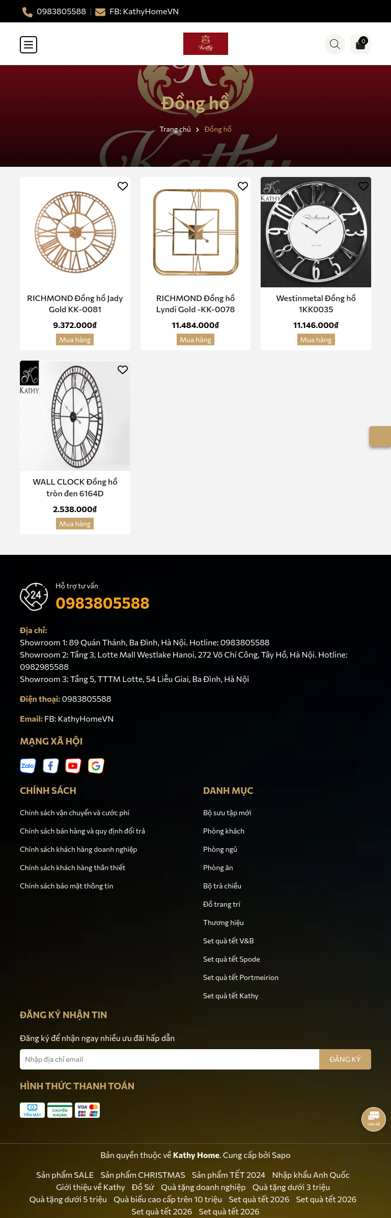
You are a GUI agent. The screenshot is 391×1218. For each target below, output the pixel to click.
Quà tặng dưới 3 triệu (291, 1187)
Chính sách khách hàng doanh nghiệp (78, 849)
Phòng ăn (218, 867)
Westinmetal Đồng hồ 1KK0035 (316, 303)
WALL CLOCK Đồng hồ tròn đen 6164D (75, 487)
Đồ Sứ (143, 1187)
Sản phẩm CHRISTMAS (142, 1174)
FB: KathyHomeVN (79, 718)
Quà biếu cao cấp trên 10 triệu (168, 1199)
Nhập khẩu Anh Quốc (311, 1174)
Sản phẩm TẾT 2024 (228, 1174)
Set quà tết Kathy (231, 995)
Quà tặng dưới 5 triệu (68, 1199)
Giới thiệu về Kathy (90, 1187)
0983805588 (102, 602)
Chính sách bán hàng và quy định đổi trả (82, 830)
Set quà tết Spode (231, 959)
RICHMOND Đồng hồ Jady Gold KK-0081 (75, 303)
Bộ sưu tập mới (227, 812)
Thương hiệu (223, 922)
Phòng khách (223, 830)
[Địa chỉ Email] (195, 1059)
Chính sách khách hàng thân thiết (72, 867)
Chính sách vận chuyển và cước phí (74, 812)
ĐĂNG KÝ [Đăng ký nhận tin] (345, 1059)
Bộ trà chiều (222, 885)
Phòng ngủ (220, 849)
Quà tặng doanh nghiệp (203, 1187)
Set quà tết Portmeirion (240, 977)
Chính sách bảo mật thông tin (66, 885)
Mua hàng (75, 339)
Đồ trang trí (221, 904)
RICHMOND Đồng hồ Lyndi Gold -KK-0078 (195, 303)
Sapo (281, 1155)
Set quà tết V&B (228, 940)
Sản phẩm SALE (65, 1174)
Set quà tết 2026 (259, 1199)
